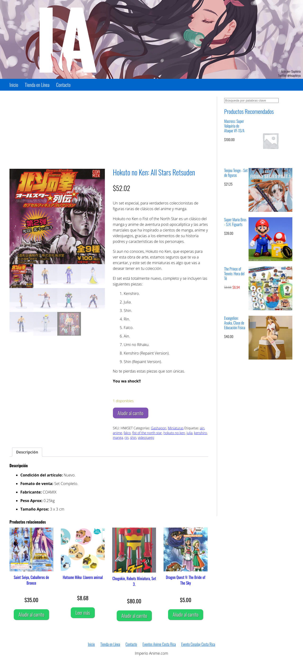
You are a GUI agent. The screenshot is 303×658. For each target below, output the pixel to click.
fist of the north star (147, 433)
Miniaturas (175, 428)
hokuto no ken (174, 433)
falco (127, 433)
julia (189, 433)
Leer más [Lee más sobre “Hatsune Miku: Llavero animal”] (83, 612)
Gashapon (158, 428)
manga (118, 437)
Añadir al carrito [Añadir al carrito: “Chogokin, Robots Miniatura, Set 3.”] (134, 615)
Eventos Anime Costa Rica (159, 644)
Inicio (13, 84)
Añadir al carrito (130, 413)
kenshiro (200, 433)
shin (133, 437)
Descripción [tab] (27, 452)
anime (117, 433)
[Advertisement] (108, 130)
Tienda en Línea (37, 84)
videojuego (146, 437)
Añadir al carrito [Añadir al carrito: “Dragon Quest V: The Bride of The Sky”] (186, 614)
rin (127, 437)
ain (202, 428)
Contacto (63, 84)
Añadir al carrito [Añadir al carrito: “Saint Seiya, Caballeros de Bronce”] (31, 614)
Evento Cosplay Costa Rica (198, 644)
